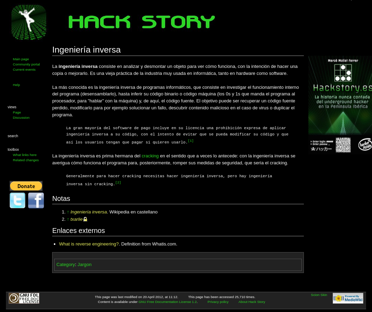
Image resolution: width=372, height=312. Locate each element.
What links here (25, 155)
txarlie (77, 218)
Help (16, 85)
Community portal (26, 64)
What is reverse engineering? (89, 243)
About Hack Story (251, 301)
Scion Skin (319, 294)
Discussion (21, 117)
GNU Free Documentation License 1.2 (167, 301)
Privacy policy (218, 301)
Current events (24, 69)
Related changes (26, 160)
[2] (118, 182)
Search (13, 136)
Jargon (84, 263)
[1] (191, 141)
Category (65, 263)
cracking (150, 155)
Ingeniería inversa (89, 211)
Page (17, 112)
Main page (21, 59)
